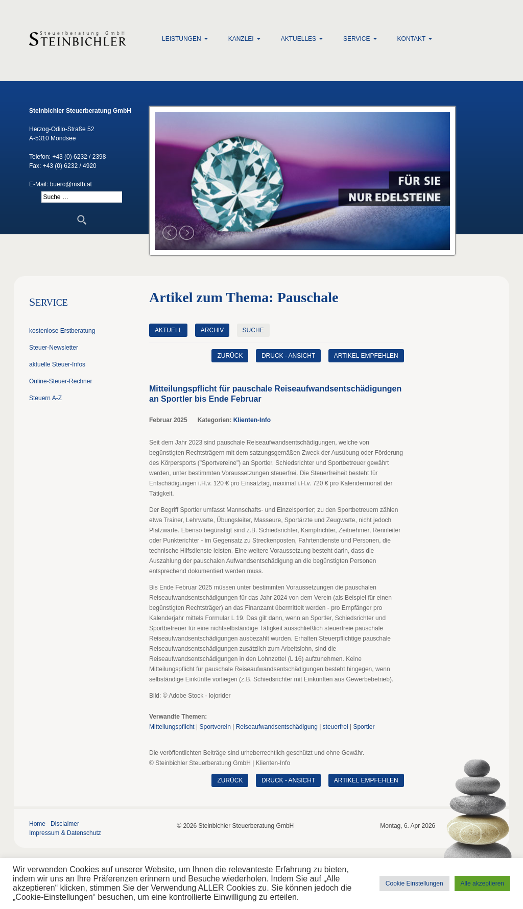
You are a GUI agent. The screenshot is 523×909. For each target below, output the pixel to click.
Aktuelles (298, 38)
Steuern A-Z (45, 398)
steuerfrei (335, 726)
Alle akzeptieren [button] (482, 883)
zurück (230, 355)
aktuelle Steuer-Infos (57, 364)
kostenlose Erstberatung (62, 330)
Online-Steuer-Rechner (60, 381)
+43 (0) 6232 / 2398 (79, 156)
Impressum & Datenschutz (65, 833)
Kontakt (411, 38)
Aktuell (168, 330)
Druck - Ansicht (288, 355)
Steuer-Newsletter (53, 347)
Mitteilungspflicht (172, 726)
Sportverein (215, 726)
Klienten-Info (252, 420)
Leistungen (181, 38)
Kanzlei (241, 38)
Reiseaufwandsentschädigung (277, 726)
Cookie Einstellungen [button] (414, 883)
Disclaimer (65, 823)
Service (356, 38)
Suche (253, 330)
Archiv (212, 330)
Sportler (363, 726)
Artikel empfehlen (366, 355)
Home (37, 823)
